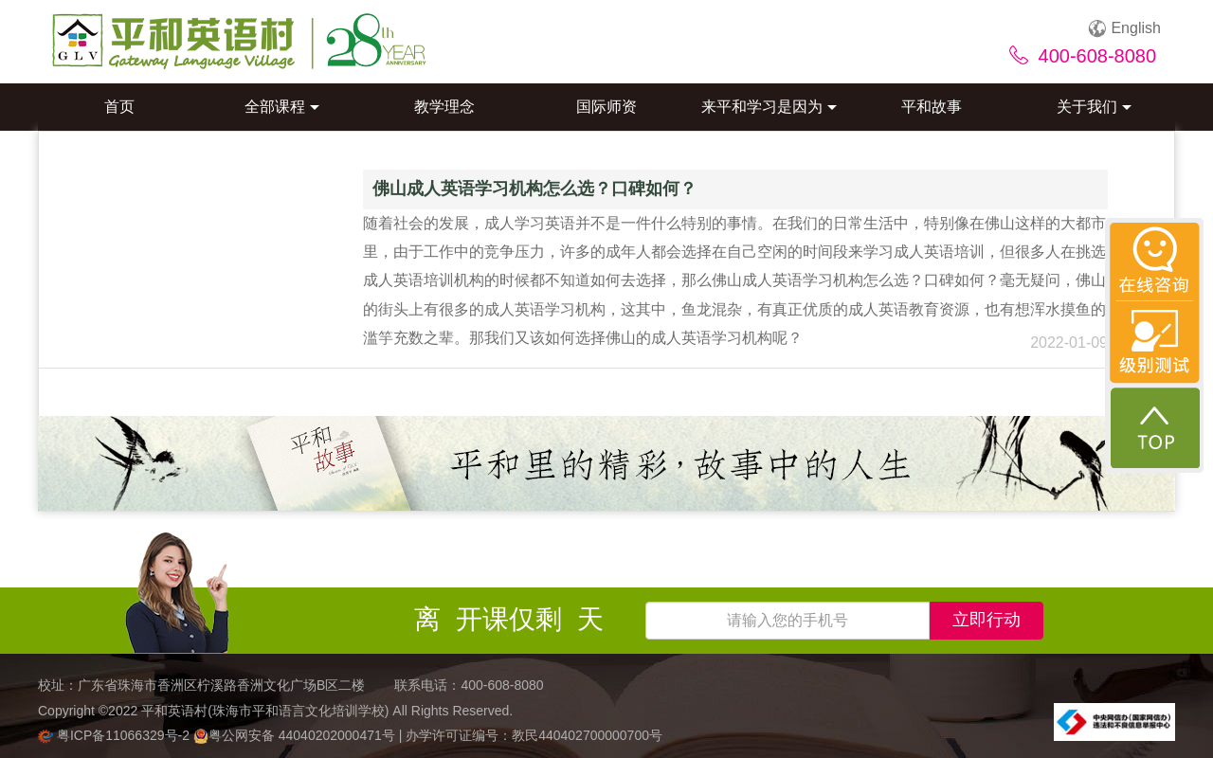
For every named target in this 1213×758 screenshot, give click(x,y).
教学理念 (444, 107)
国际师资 (606, 107)
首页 (119, 107)
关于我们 (1094, 107)
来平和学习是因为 (769, 107)
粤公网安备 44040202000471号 (296, 735)
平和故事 (931, 107)
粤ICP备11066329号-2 (115, 735)
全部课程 (281, 107)
